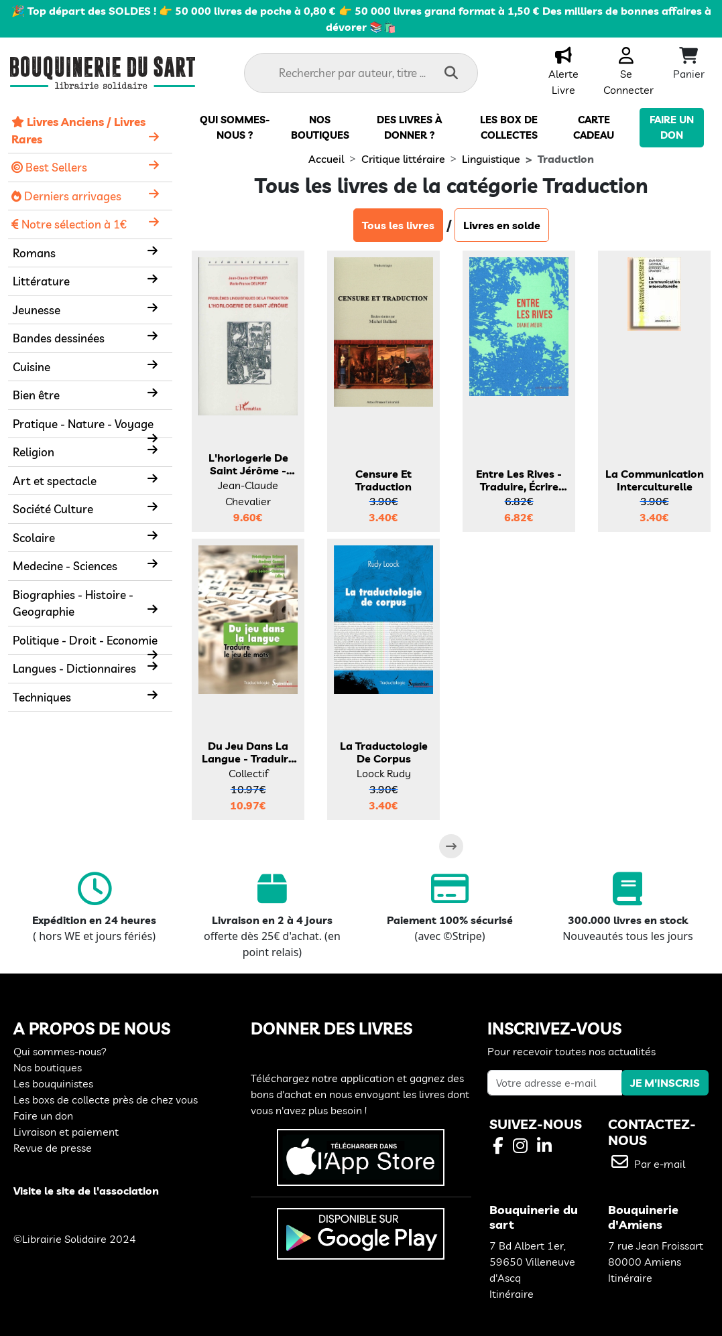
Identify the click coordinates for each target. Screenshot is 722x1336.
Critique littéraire (403, 158)
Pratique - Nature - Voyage (83, 424)
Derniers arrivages (66, 196)
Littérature (41, 281)
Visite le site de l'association (86, 1190)
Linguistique (491, 158)
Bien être (36, 395)
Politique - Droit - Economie (85, 640)
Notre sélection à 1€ (69, 224)
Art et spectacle (55, 481)
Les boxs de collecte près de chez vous (105, 1099)
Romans (34, 253)
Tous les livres (398, 225)
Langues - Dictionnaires (74, 668)
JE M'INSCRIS (665, 1082)
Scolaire (34, 538)
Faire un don (43, 1115)
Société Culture (53, 509)
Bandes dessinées (59, 338)
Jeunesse (36, 310)
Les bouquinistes (53, 1083)
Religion (33, 452)
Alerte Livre (563, 73)
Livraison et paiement (66, 1131)
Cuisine (31, 367)
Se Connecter (628, 73)
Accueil (326, 158)
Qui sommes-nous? (60, 1051)
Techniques (42, 697)
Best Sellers (49, 167)
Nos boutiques (47, 1067)
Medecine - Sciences (65, 566)
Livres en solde (501, 225)
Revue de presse (52, 1147)
